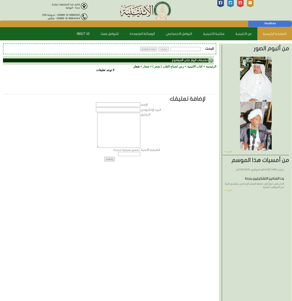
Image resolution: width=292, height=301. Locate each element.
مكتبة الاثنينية (213, 34)
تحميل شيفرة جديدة (126, 149)
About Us (83, 34)
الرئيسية (211, 66)
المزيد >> (228, 151)
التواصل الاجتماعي (179, 34)
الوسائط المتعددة (142, 34)
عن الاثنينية (244, 34)
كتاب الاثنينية (195, 66)
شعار (146, 66)
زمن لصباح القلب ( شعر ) (168, 66)
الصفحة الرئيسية (274, 34)
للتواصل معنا (110, 34)
